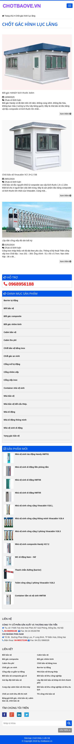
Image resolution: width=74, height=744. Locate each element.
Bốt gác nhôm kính (12, 324)
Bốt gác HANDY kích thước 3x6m (18, 92)
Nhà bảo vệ (9, 396)
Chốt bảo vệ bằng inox (14, 348)
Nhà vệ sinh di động (13, 428)
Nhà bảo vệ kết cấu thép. (15, 404)
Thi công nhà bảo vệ (46, 694)
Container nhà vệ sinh (14, 388)
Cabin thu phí (10, 340)
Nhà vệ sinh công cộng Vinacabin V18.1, (34, 505)
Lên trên (65, 730)
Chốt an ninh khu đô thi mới (14, 694)
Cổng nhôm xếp (11, 372)
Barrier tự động (11, 300)
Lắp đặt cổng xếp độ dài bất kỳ (17, 240)
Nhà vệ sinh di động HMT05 (28, 493)
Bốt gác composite (12, 316)
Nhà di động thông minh (15, 420)
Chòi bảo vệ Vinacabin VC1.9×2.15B (19, 174)
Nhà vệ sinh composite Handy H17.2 (32, 544)
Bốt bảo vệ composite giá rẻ (14, 675)
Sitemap (27, 738)
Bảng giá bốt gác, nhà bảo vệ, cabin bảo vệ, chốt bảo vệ (17, 699)
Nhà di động (9, 412)
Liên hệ (46, 738)
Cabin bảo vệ (10, 332)
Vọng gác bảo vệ (11, 436)
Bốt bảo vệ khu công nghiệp (49, 675)
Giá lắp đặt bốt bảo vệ (12, 680)
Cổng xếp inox (10, 380)
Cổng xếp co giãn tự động (13, 671)
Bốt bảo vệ (9, 308)
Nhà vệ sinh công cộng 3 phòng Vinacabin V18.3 (38, 531)
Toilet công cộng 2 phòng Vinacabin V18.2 (35, 583)
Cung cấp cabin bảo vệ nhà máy (16, 687)
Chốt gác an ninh (12, 356)
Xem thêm (65, 114)
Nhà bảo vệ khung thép (47, 671)
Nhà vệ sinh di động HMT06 (28, 480)
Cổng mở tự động (12, 364)
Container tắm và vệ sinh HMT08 (30, 595)
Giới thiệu (37, 738)
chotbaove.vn (46, 741)
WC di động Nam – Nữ (25, 557)
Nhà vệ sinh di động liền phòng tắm (32, 467)
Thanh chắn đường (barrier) (28, 570)
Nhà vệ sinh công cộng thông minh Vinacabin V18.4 (39, 518)
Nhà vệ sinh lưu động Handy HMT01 (32, 454)
